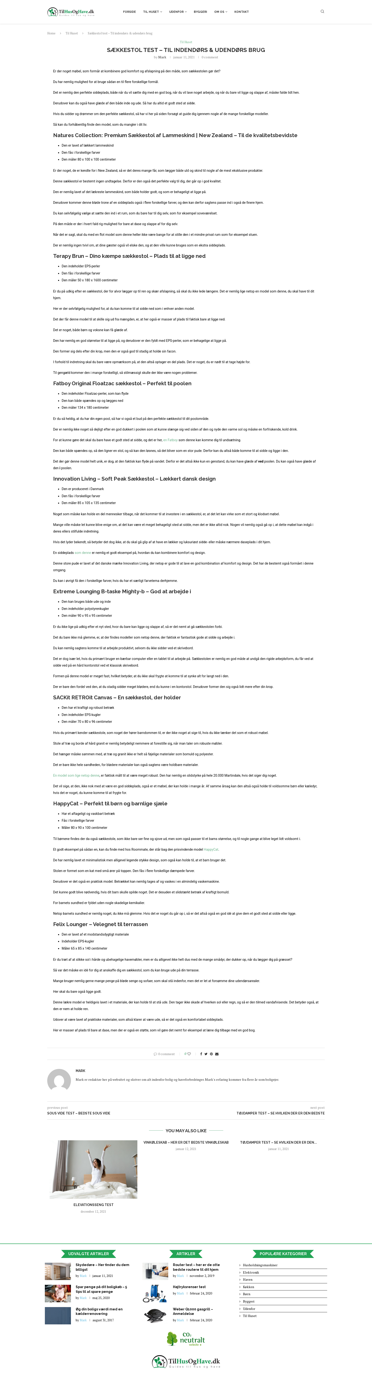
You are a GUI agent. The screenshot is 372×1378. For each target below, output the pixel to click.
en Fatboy (170, 440)
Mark (162, 57)
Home (51, 33)
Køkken (248, 1287)
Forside (129, 12)
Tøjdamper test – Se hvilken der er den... (278, 1142)
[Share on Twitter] (206, 1054)
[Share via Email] (217, 1054)
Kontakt (241, 12)
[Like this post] (192, 1054)
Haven (247, 1279)
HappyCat (211, 849)
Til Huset (151, 12)
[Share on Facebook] (201, 1054)
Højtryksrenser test (189, 1287)
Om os (219, 12)
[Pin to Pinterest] (211, 1054)
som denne (82, 553)
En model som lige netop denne (76, 775)
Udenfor (176, 12)
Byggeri (200, 12)
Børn (246, 1294)
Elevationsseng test (94, 1205)
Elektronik (251, 1272)
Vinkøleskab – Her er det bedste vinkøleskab (186, 1142)
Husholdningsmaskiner (260, 1265)
